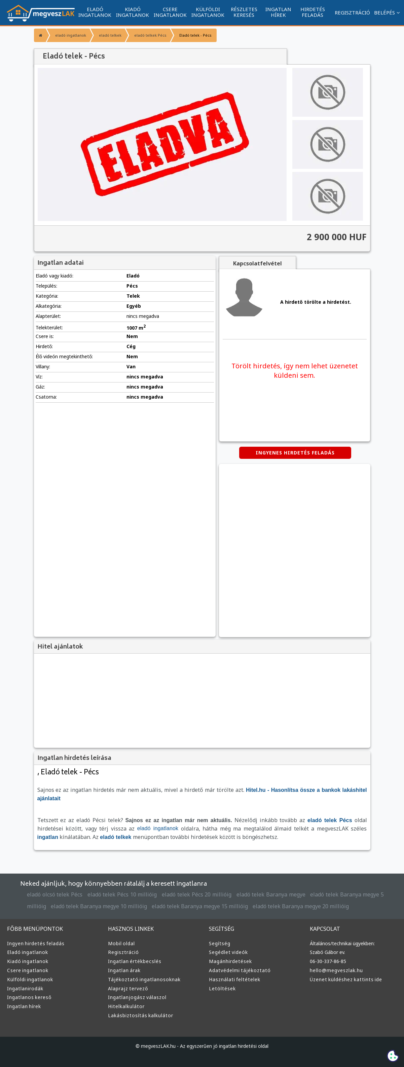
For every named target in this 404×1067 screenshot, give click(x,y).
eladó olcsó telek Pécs (54, 894)
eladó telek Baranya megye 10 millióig (99, 906)
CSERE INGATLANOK (170, 12)
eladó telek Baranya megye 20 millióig (301, 906)
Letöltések (222, 988)
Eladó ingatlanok (27, 952)
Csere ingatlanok (27, 970)
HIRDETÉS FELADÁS (312, 12)
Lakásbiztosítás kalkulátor (140, 1015)
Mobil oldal (121, 943)
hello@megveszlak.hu (336, 970)
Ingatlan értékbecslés (134, 961)
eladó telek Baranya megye (270, 894)
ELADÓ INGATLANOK (94, 12)
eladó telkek (110, 35)
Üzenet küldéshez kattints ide (346, 979)
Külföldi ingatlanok (30, 979)
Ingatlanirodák (25, 988)
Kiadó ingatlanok (27, 961)
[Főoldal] (40, 35)
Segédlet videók (228, 952)
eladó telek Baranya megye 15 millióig (200, 906)
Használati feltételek (234, 979)
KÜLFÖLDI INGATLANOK (207, 12)
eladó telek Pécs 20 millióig (196, 894)
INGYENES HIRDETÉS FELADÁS (295, 452)
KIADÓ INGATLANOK (132, 12)
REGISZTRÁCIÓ (352, 12)
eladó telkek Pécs (150, 35)
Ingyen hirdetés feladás (36, 943)
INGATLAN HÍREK (278, 12)
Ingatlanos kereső (29, 997)
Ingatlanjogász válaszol (137, 997)
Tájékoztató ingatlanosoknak (144, 979)
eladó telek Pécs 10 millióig (122, 894)
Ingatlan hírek (24, 1006)
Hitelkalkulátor (126, 1006)
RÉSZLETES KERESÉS (244, 12)
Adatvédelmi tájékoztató (240, 970)
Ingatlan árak (124, 970)
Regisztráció (123, 952)
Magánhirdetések (230, 961)
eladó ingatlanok (70, 35)
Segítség (219, 943)
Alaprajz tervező (128, 988)
